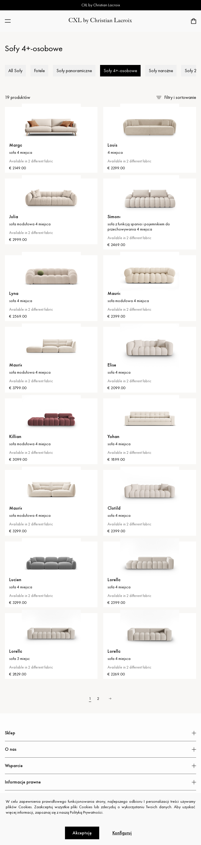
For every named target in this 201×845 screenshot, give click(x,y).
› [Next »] (110, 698)
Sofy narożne (161, 71)
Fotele (39, 71)
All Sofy (15, 71)
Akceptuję (82, 833)
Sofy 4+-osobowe (120, 71)
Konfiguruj (122, 833)
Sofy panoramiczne (74, 71)
